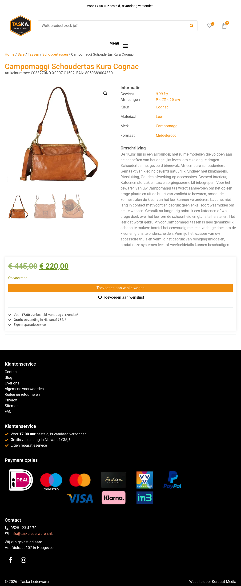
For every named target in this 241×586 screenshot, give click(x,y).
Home (9, 54)
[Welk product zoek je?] (111, 26)
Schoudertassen (55, 54)
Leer (159, 116)
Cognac (162, 107)
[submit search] (191, 26)
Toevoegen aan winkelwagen (120, 288)
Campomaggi (167, 126)
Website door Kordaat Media (212, 581)
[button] (125, 46)
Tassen (33, 54)
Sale (21, 54)
